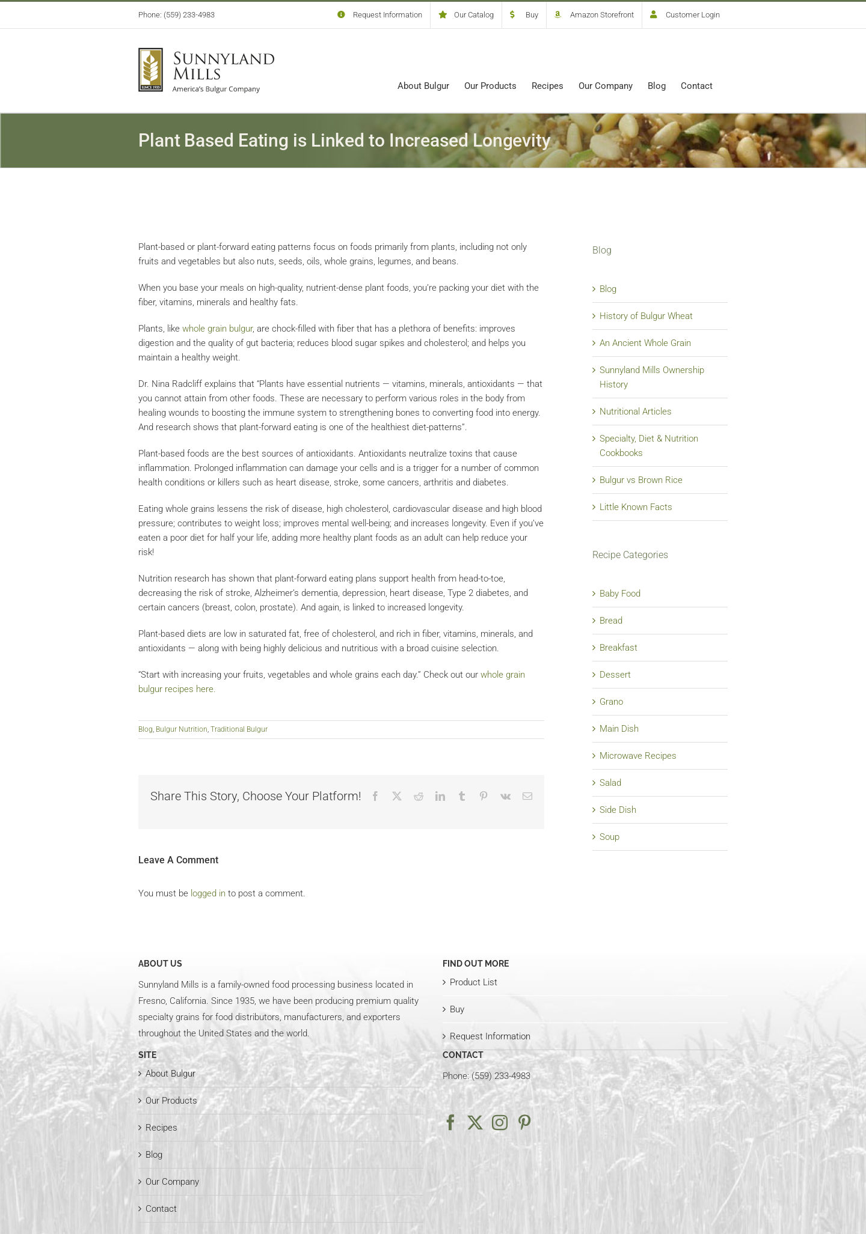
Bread (611, 620)
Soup (609, 836)
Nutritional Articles (636, 411)
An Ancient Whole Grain (645, 343)
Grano (611, 701)
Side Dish (618, 809)
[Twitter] (475, 1122)
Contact (161, 1208)
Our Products (171, 1100)
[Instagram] (500, 1122)
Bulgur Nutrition (181, 729)
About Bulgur (170, 1073)
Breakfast (618, 647)
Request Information (490, 1036)
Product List (473, 982)
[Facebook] (450, 1122)
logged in (208, 893)
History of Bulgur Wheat (646, 316)
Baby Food (620, 593)
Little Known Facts (636, 507)
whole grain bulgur (217, 328)
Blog (145, 729)
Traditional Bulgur (239, 729)
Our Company (172, 1181)
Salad (610, 782)
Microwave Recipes (638, 755)
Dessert (615, 674)
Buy (457, 1009)
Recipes (161, 1127)
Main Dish (619, 728)
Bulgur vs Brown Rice (641, 480)
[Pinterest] (524, 1122)
